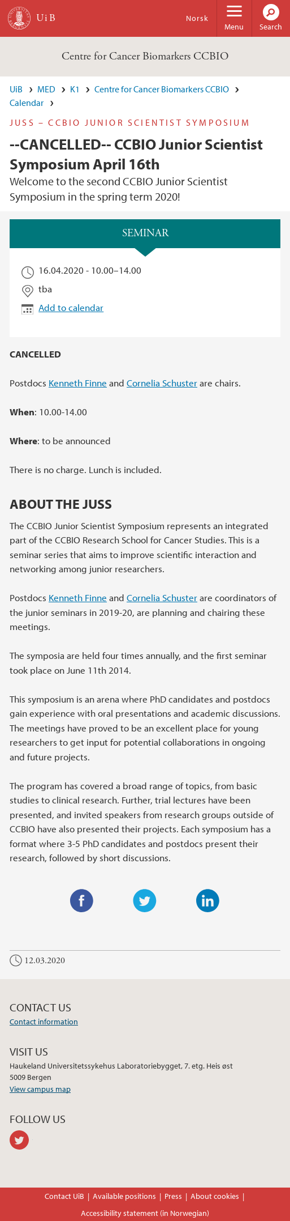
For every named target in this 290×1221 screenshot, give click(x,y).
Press (173, 1196)
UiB (16, 89)
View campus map (40, 1089)
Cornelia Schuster (162, 383)
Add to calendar (70, 307)
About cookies (215, 1196)
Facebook (82, 901)
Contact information (44, 1021)
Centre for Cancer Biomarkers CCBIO (145, 56)
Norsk (197, 18)
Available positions (124, 1196)
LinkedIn (208, 901)
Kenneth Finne (78, 383)
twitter (21, 1140)
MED (46, 89)
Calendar (27, 102)
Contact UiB (64, 1196)
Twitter (145, 901)
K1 (75, 89)
